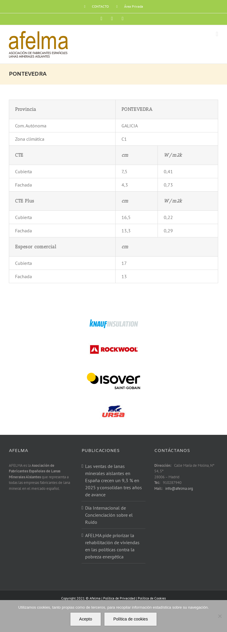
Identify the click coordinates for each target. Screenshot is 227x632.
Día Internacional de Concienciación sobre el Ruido (109, 515)
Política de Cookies (152, 598)
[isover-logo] (113, 372)
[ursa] (113, 400)
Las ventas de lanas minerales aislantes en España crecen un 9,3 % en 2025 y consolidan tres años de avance (113, 480)
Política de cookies (130, 619)
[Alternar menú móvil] (217, 34)
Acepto (85, 619)
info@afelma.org (179, 488)
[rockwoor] (113, 343)
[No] (220, 616)
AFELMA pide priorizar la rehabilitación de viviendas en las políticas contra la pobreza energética (112, 546)
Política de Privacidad (119, 598)
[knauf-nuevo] (113, 321)
